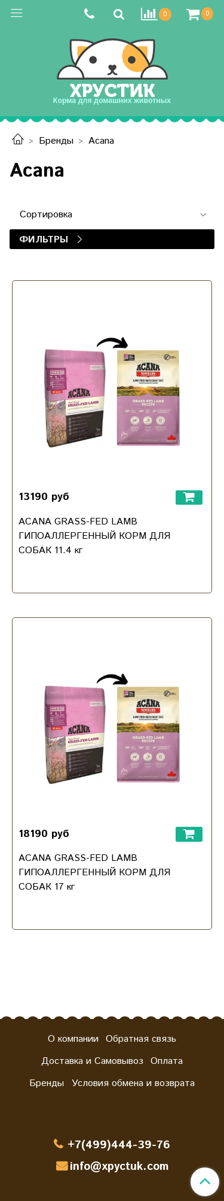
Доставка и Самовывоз (92, 1061)
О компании (73, 1039)
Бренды (56, 141)
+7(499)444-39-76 (118, 1145)
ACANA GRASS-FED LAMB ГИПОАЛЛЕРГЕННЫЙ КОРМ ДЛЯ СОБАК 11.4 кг (94, 536)
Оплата (167, 1061)
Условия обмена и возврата (133, 1083)
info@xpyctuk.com (119, 1166)
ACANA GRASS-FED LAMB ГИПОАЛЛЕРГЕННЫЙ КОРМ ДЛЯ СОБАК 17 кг (94, 872)
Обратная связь (141, 1039)
